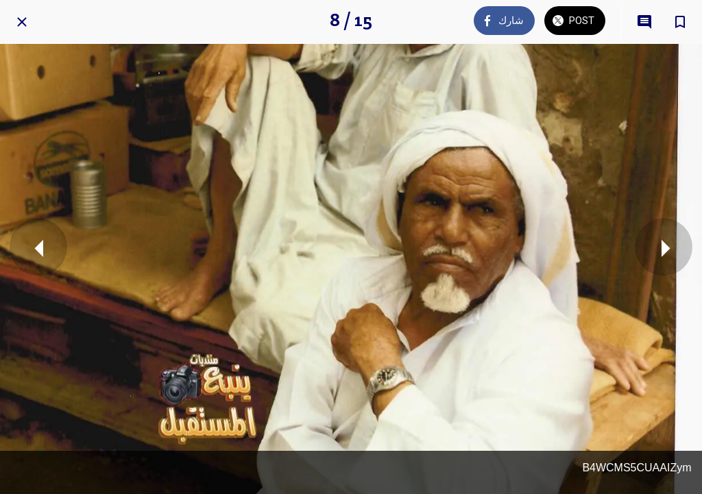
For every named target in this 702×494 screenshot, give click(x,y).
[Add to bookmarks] (680, 21)
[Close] (22, 22)
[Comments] (644, 21)
